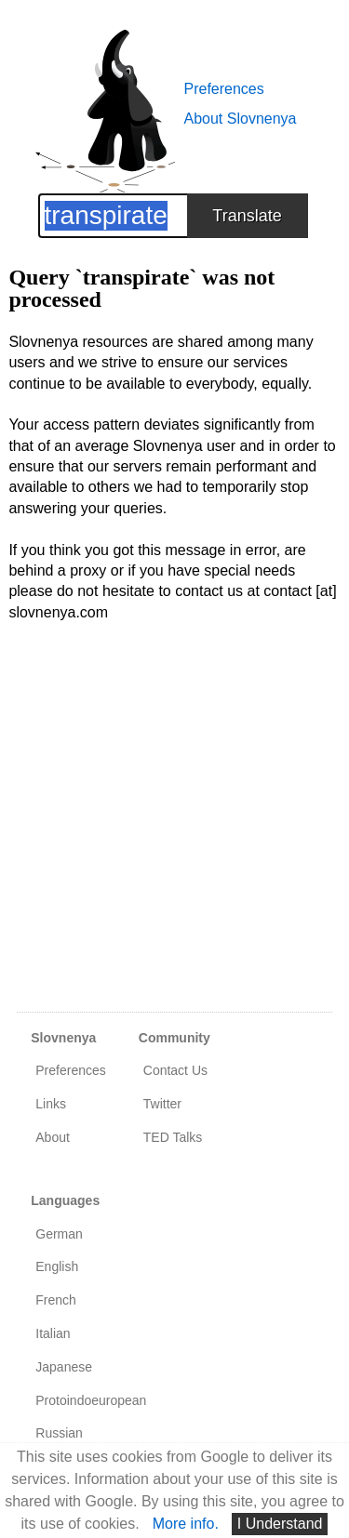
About (52, 1137)
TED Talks (173, 1137)
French (55, 1300)
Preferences (224, 89)
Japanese (63, 1366)
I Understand (280, 1523)
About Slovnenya (240, 118)
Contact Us (175, 1070)
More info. (186, 1523)
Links (50, 1103)
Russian (59, 1432)
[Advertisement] (174, 828)
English (56, 1266)
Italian (52, 1333)
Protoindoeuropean (90, 1400)
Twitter (162, 1103)
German (59, 1233)
